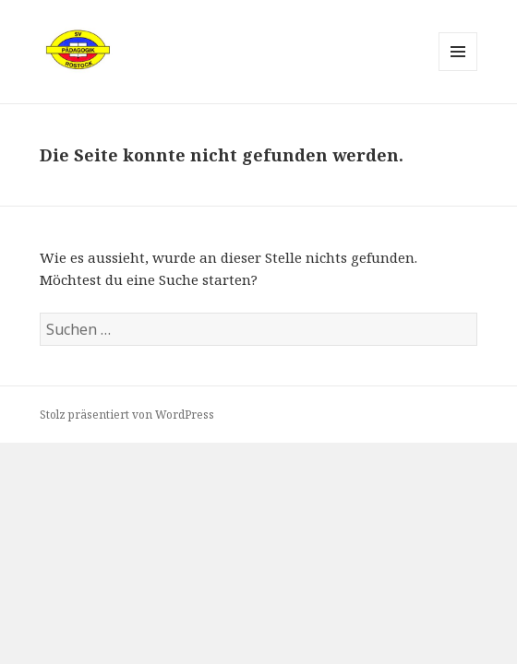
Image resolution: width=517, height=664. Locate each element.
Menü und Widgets (458, 70)
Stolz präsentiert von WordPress (127, 414)
